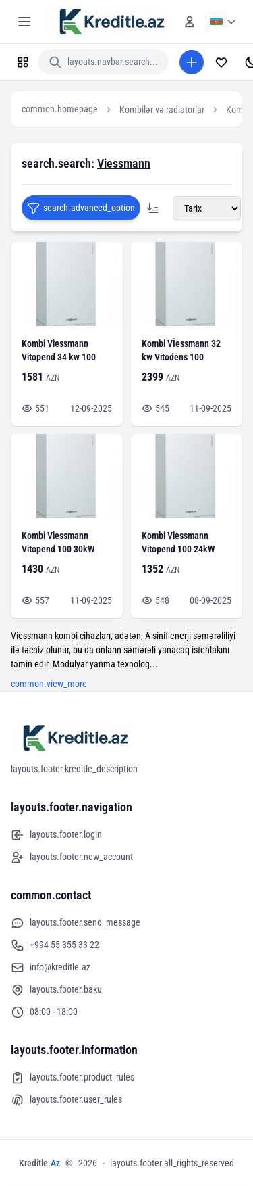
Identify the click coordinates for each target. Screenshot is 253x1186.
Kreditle (39, 1163)
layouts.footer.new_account (72, 857)
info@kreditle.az (50, 967)
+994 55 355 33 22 (55, 945)
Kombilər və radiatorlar (161, 109)
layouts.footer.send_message (75, 923)
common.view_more (49, 683)
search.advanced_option (81, 208)
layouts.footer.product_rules (72, 1078)
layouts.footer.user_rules (66, 1100)
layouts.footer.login (56, 835)
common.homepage (60, 108)
